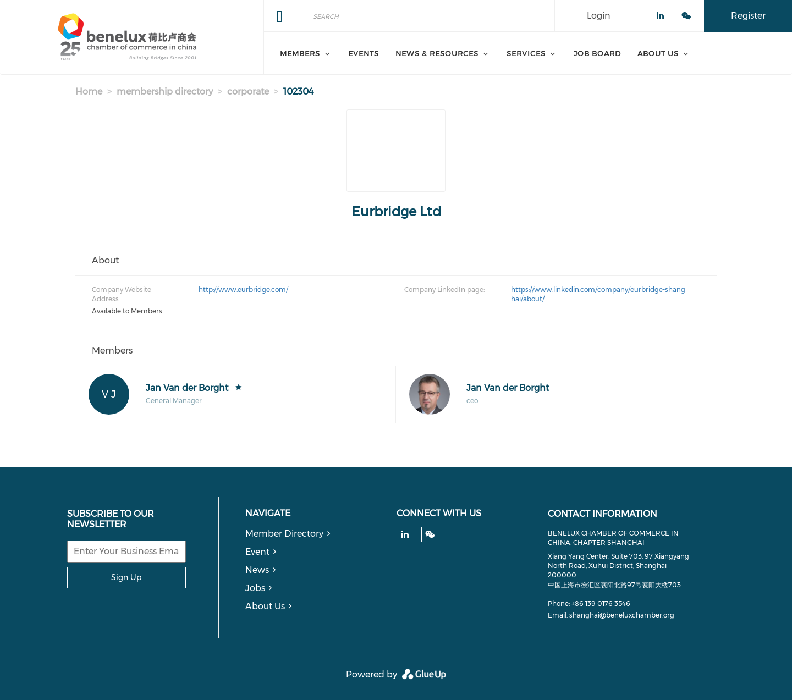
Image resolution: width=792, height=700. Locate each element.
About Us (265, 606)
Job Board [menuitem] (597, 53)
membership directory (165, 91)
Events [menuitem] (363, 53)
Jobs (255, 588)
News (257, 570)
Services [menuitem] (526, 53)
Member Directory (284, 533)
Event (257, 552)
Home (88, 91)
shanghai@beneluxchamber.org (621, 615)
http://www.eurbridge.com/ (243, 289)
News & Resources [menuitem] (437, 53)
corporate (248, 91)
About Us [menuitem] (658, 53)
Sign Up (126, 577)
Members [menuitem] (300, 53)
